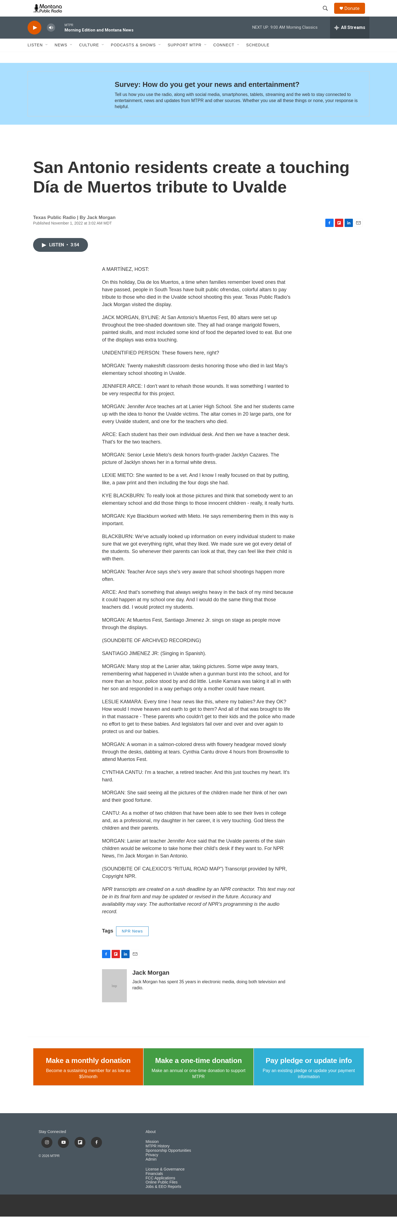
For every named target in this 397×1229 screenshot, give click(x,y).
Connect (223, 57)
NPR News (132, 943)
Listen (35, 57)
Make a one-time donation (198, 1073)
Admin (151, 1172)
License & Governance (165, 1182)
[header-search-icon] (328, 14)
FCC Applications (160, 1190)
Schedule (257, 57)
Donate (355, 14)
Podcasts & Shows (133, 57)
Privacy (152, 1167)
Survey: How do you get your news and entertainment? (207, 97)
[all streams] (349, 40)
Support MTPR (185, 57)
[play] (34, 40)
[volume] (51, 40)
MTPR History (158, 1158)
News (61, 57)
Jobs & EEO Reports (163, 1199)
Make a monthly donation (88, 1073)
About (151, 1144)
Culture (89, 57)
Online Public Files (162, 1195)
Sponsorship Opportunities (168, 1163)
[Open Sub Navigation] (47, 57)
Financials (154, 1186)
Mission (152, 1154)
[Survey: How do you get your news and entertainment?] (66, 106)
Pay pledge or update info (309, 1073)
